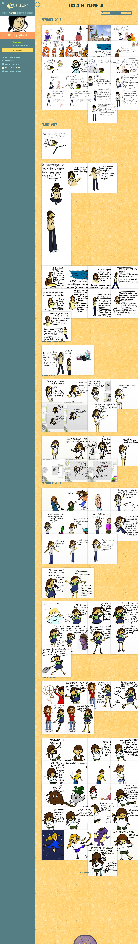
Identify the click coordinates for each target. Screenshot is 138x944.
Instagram (17, 50)
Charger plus (86, 873)
